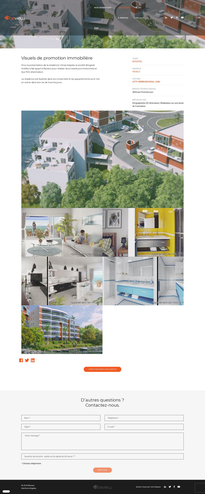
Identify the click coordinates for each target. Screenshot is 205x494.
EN (194, 5)
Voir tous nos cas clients (103, 369)
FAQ (137, 5)
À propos (108, 5)
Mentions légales (28, 488)
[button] (6, 491)
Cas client (79, 5)
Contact (124, 5)
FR (190, 5)
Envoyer (102, 470)
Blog (94, 5)
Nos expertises (58, 5)
